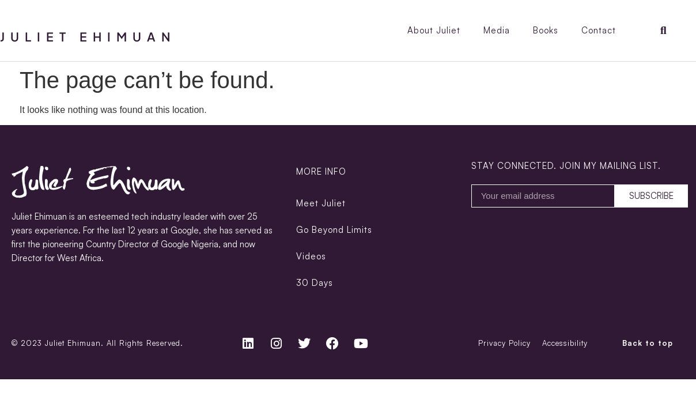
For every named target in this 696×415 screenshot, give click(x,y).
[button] (663, 31)
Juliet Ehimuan (88, 36)
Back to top (647, 343)
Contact (598, 30)
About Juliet (433, 30)
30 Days (314, 282)
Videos (311, 256)
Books (545, 30)
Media (496, 30)
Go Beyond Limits (334, 229)
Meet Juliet (321, 203)
